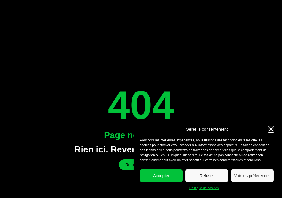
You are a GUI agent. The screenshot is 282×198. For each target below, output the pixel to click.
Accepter (161, 175)
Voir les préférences (252, 175)
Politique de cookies (204, 188)
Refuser (207, 175)
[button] (271, 129)
